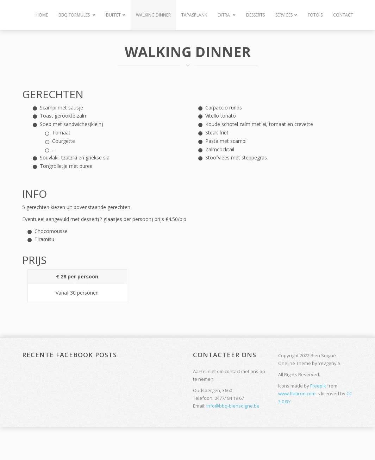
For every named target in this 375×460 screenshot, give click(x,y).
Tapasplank (194, 15)
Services (286, 15)
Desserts (255, 15)
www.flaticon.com (296, 393)
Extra (227, 15)
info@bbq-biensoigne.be (233, 406)
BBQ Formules (76, 15)
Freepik (318, 386)
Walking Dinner (153, 15)
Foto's (315, 15)
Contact (343, 15)
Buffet (115, 15)
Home (42, 15)
